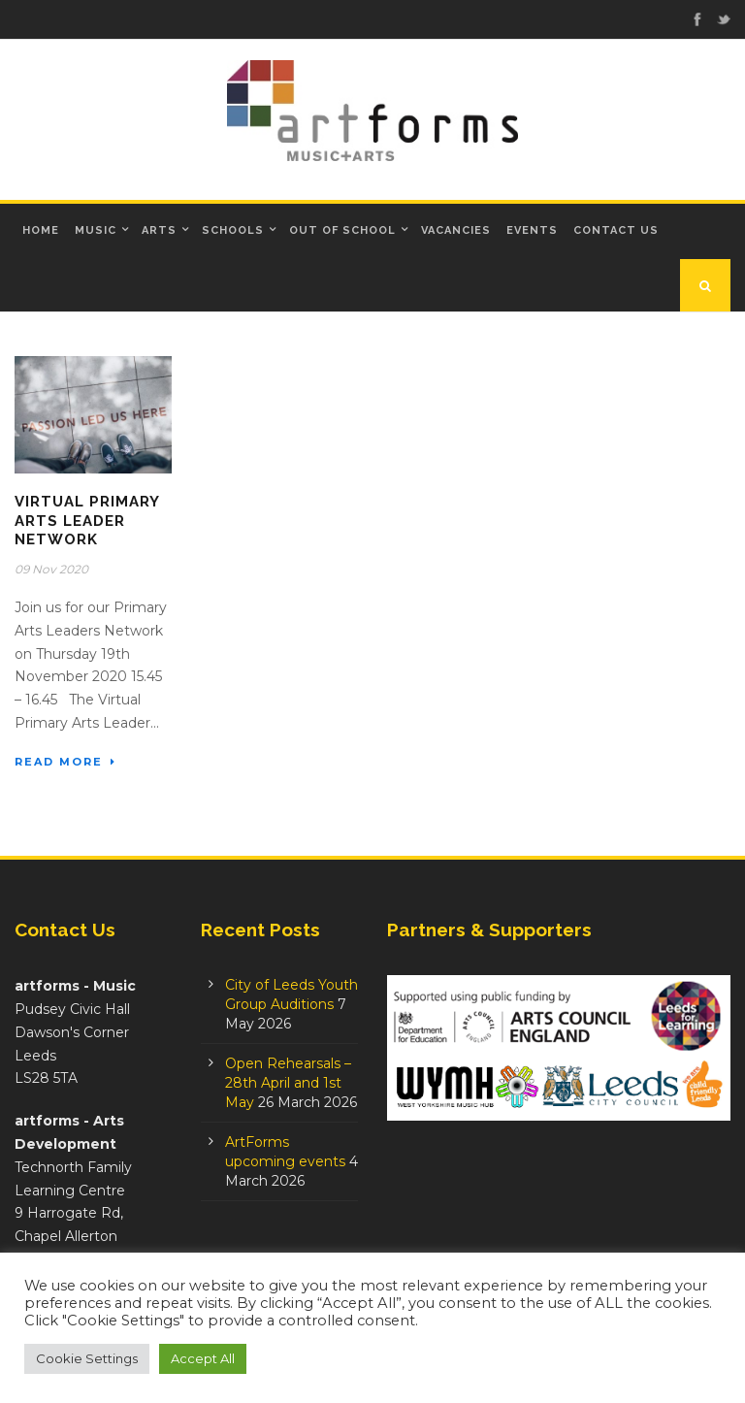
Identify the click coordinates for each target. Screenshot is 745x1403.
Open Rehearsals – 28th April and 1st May (288, 1083)
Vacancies (456, 230)
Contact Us (616, 230)
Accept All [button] (203, 1358)
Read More (65, 761)
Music (95, 230)
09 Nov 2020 (51, 569)
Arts (159, 230)
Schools (233, 230)
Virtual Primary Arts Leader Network (87, 520)
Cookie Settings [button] (87, 1358)
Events (532, 230)
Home (40, 230)
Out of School (342, 230)
